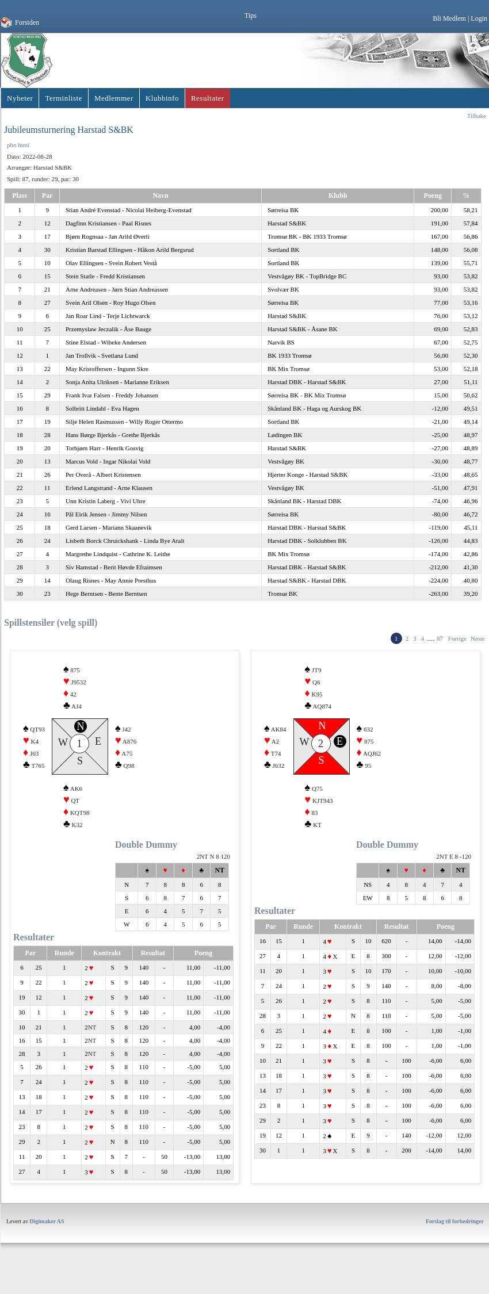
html (23, 144)
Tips (250, 16)
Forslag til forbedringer (455, 1242)
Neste (478, 638)
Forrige (457, 638)
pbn (12, 144)
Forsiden (27, 22)
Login (479, 18)
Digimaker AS (47, 1242)
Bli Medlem (449, 18)
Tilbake (476, 115)
